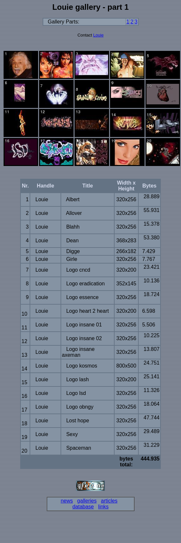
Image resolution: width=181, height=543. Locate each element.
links (103, 506)
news (67, 501)
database (83, 506)
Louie (98, 35)
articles (109, 501)
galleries (87, 501)
